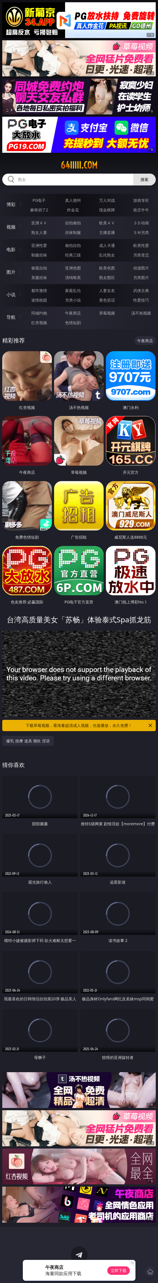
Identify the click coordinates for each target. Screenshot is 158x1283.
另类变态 (141, 255)
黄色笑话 (107, 300)
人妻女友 (107, 290)
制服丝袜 (39, 255)
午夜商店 (73, 313)
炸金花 (73, 210)
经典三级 (73, 255)
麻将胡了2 (39, 210)
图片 (10, 272)
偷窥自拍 (39, 268)
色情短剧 (73, 322)
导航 (10, 317)
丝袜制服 (73, 232)
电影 (10, 249)
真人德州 (73, 200)
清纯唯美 (73, 277)
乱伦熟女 (107, 255)
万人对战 (107, 200)
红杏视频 (39, 322)
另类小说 (73, 300)
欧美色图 (107, 268)
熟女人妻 (39, 232)
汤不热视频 (141, 313)
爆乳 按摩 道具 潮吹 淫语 (28, 741)
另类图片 (141, 277)
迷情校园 (39, 300)
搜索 (144, 179)
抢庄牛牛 (141, 210)
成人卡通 (107, 245)
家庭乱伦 (73, 290)
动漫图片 (141, 268)
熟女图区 (107, 277)
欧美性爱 (141, 245)
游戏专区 (141, 200)
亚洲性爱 (39, 245)
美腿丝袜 (39, 277)
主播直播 (107, 232)
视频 (10, 227)
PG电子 (39, 200)
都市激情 (39, 290)
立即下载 (118, 1270)
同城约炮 (39, 313)
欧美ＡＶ (107, 222)
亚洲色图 (73, 268)
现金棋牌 (107, 210)
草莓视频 (107, 313)
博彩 (10, 204)
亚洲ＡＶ (39, 222)
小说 (10, 294)
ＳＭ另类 (141, 232)
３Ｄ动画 (141, 222)
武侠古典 (141, 290)
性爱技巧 (141, 300)
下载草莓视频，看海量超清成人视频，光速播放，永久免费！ (89, 725)
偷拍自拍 (73, 245)
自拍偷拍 (73, 222)
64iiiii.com (79, 165)
